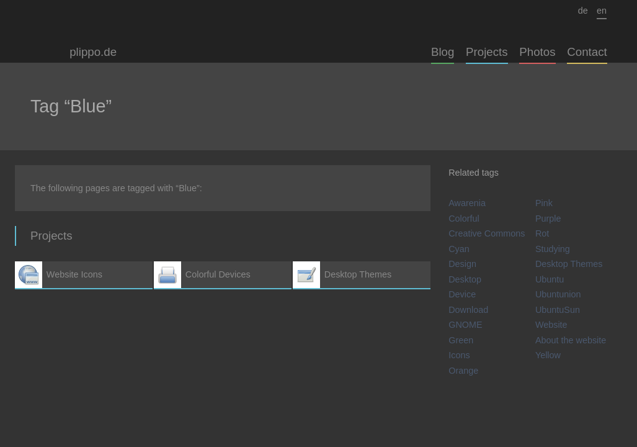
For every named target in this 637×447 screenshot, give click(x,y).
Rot (542, 233)
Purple (548, 219)
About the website (570, 340)
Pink (544, 203)
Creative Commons (486, 233)
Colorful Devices (223, 274)
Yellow (548, 355)
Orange (463, 371)
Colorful (463, 219)
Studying (552, 249)
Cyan (459, 249)
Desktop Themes (361, 274)
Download (468, 310)
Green (460, 340)
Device (462, 294)
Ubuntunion (558, 294)
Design (462, 264)
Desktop (464, 279)
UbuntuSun (557, 310)
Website (551, 325)
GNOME (465, 325)
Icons (459, 355)
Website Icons (84, 274)
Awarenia (467, 203)
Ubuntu (549, 279)
